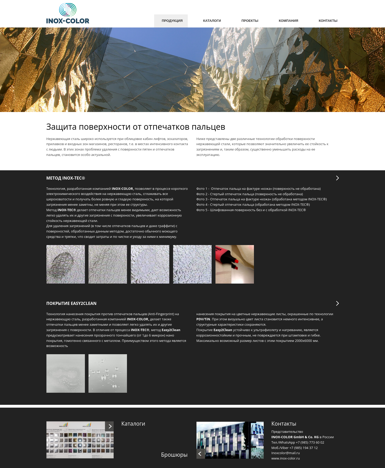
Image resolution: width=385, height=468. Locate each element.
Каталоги (212, 21)
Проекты (249, 21)
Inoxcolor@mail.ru (285, 453)
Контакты (328, 21)
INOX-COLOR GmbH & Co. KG (295, 437)
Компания (288, 21)
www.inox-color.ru (285, 458)
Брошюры (174, 454)
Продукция (172, 21)
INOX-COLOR (137, 319)
